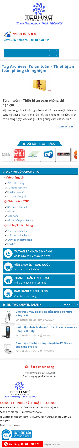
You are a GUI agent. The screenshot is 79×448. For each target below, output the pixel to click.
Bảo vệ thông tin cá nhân (20, 220)
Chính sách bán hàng (18, 231)
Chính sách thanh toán (19, 235)
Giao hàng (12, 215)
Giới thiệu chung (15, 183)
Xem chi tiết (66, 126)
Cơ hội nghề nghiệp (17, 196)
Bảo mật (11, 211)
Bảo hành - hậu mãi (17, 207)
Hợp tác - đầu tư (15, 191)
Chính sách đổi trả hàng (19, 239)
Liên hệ (11, 244)
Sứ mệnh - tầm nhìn (17, 187)
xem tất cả (71, 304)
